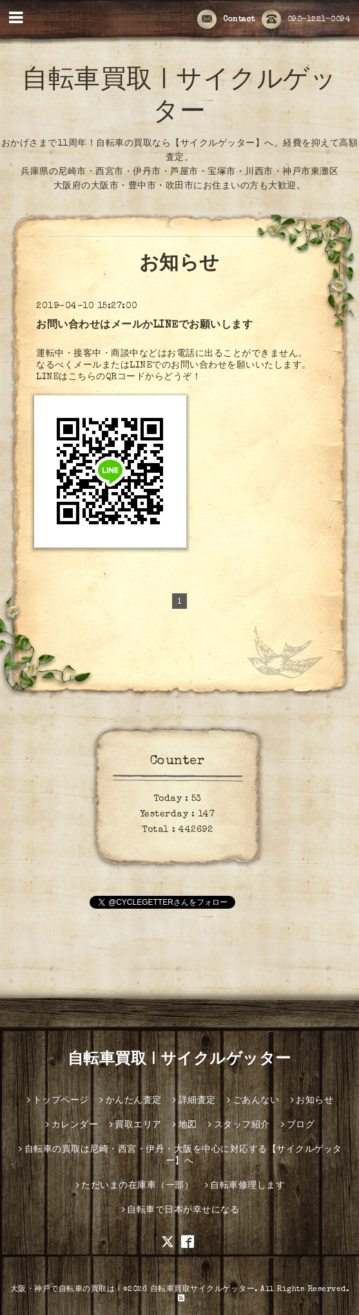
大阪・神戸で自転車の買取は (62, 1290)
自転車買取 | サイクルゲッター (179, 1060)
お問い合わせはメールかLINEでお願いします (144, 326)
